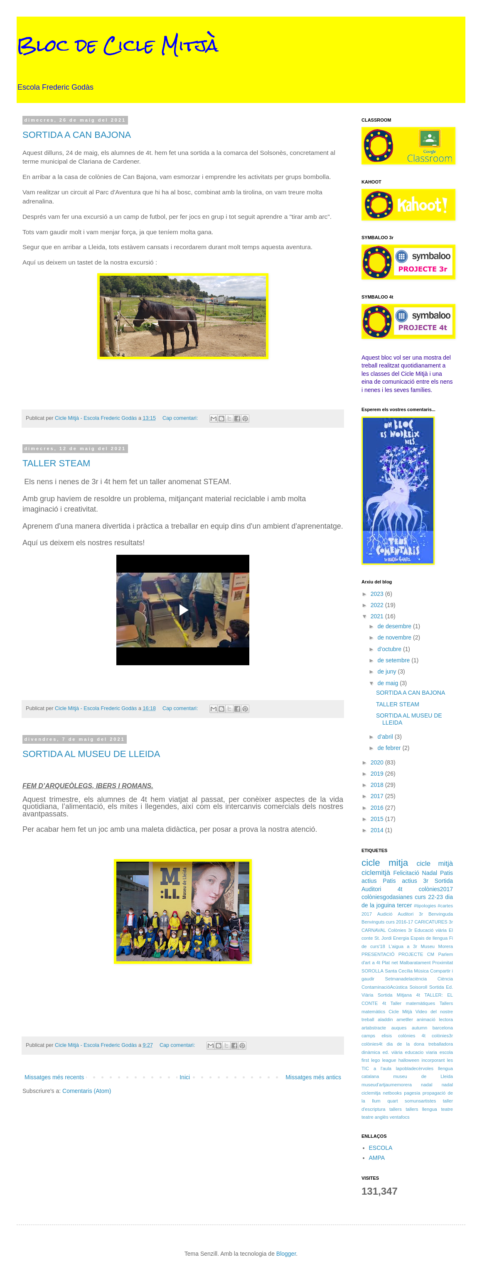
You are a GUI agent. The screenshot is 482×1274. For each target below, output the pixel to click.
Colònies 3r (400, 930)
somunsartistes (420, 1100)
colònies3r (442, 1035)
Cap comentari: (180, 418)
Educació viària (430, 930)
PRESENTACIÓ (378, 954)
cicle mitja (385, 863)
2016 (378, 807)
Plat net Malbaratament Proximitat (417, 962)
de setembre (394, 660)
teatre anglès (375, 1117)
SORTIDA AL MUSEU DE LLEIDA (91, 754)
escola (446, 1052)
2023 (378, 593)
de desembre (395, 626)
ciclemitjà (376, 873)
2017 (378, 796)
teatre (447, 1109)
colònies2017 (435, 889)
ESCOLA (381, 1147)
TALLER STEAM (56, 463)
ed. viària (393, 1052)
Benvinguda (440, 913)
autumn (419, 1027)
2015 (378, 819)
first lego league (379, 1060)
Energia (401, 938)
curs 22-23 (429, 897)
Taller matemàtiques (413, 1003)
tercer (404, 905)
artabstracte (374, 1027)
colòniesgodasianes (387, 897)
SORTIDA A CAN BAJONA (76, 135)
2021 (378, 616)
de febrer (389, 748)
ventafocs (400, 1117)
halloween (408, 1060)
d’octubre (390, 649)
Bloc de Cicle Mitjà (118, 45)
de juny (387, 671)
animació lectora (435, 1019)
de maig (388, 683)
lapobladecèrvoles (414, 1068)
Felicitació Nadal (415, 873)
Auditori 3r (410, 913)
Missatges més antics (313, 1077)
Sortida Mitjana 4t (399, 994)
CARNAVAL (374, 930)
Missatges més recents (54, 1077)
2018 (378, 785)
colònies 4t (411, 1035)
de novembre (395, 637)
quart (392, 1100)
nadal (426, 1084)
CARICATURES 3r (433, 921)
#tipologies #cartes (433, 905)
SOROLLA (373, 970)
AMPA (377, 1157)
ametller (404, 1019)
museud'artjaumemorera (387, 1084)
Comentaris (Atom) (86, 1091)
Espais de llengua (429, 938)
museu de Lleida (423, 1076)
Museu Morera (437, 946)
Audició (385, 913)
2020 (378, 762)
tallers (395, 1109)
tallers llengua (421, 1109)
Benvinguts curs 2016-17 (387, 921)
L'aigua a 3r (403, 946)
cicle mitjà (434, 863)
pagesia (412, 1092)
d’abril (385, 736)
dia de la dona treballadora (419, 1043)
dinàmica (371, 1052)
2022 (378, 605)
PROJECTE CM (416, 954)
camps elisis (377, 1035)
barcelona (443, 1027)
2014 (378, 830)
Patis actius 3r (405, 880)
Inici (185, 1077)
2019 (378, 773)
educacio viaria (421, 1052)
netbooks (392, 1092)
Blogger (286, 1253)
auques (399, 1027)
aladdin (385, 1019)
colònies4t (372, 1043)
